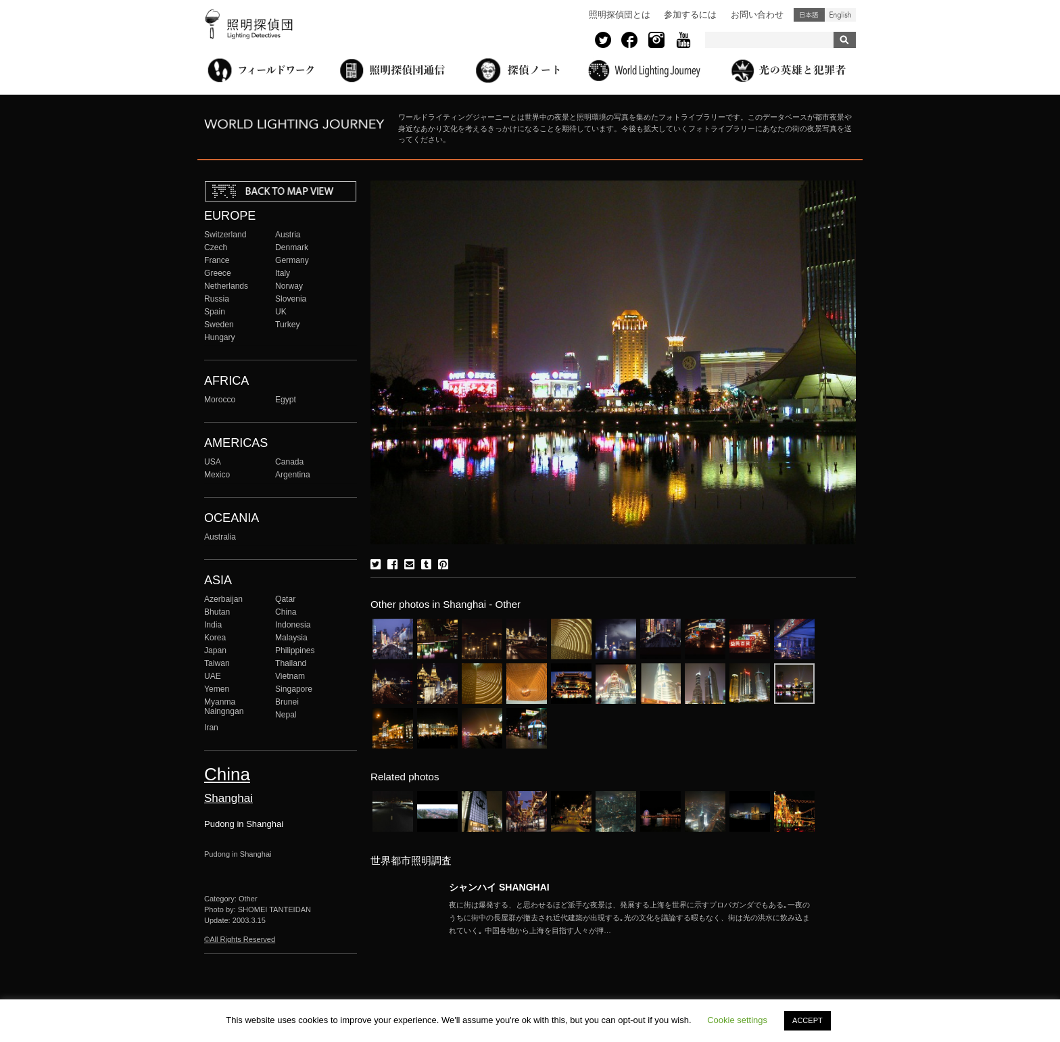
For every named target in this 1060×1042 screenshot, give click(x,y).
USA (212, 462)
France (217, 260)
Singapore (293, 689)
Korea (215, 637)
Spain (214, 311)
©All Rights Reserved (239, 939)
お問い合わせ (757, 14)
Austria (288, 234)
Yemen (216, 689)
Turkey (287, 324)
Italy (282, 273)
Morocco (219, 399)
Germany (292, 260)
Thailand (290, 663)
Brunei (287, 702)
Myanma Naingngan (223, 706)
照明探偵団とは (619, 14)
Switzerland (225, 234)
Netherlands (226, 286)
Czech (215, 247)
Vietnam (290, 676)
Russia (216, 299)
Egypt (285, 399)
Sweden (219, 324)
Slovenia (290, 299)
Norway (289, 286)
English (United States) (840, 15)
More (631, 918)
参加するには (690, 14)
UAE (212, 676)
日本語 (809, 15)
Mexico (217, 474)
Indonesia (292, 625)
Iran (211, 727)
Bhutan (217, 612)
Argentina (292, 474)
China (286, 612)
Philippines (294, 650)
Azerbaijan (223, 599)
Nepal (286, 714)
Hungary (219, 337)
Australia (220, 537)
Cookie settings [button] (737, 1020)
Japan (215, 650)
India (213, 625)
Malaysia (291, 637)
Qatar (285, 599)
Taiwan (217, 663)
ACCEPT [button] (807, 1020)
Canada (289, 462)
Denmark (291, 247)
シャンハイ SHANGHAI (499, 887)
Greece (217, 273)
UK (281, 311)
